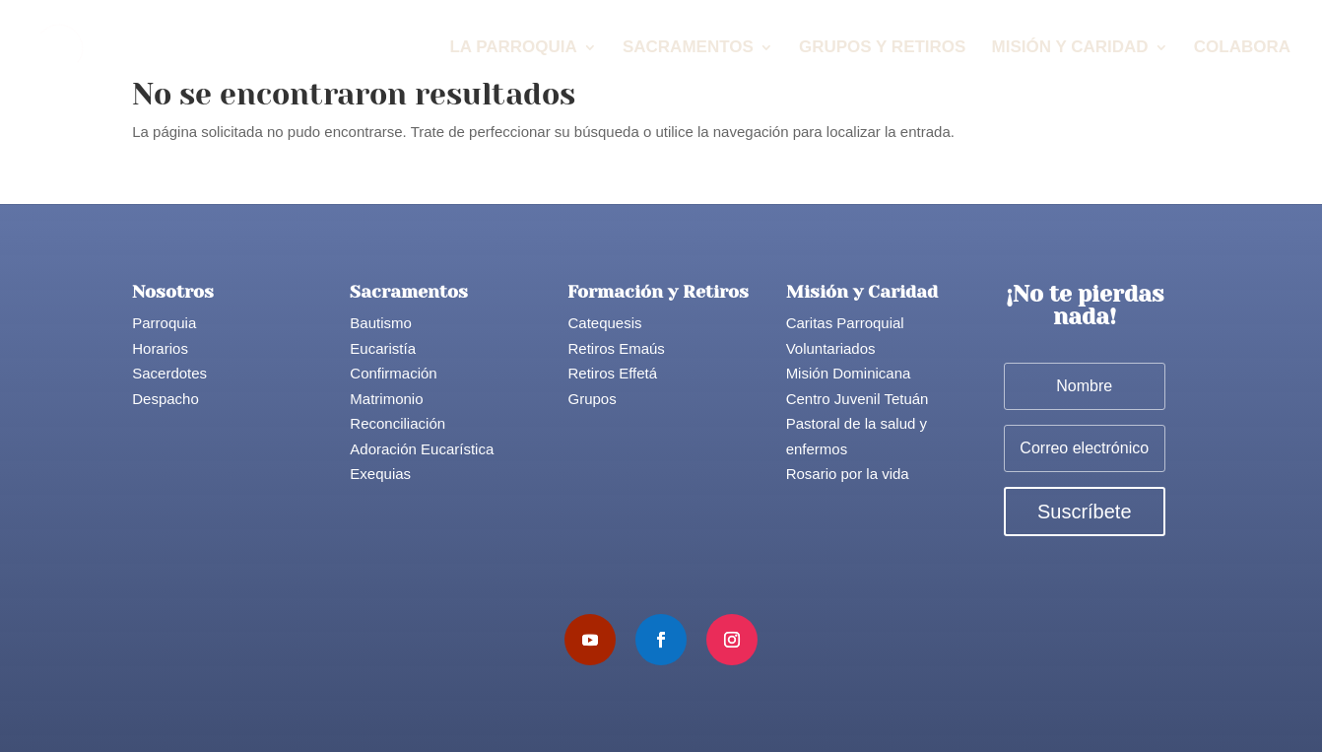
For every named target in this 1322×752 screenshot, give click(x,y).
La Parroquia (512, 48)
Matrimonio (386, 398)
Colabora (1242, 48)
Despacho (165, 398)
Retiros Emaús (615, 348)
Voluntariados (831, 348)
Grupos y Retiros (882, 48)
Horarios (160, 348)
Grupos (591, 398)
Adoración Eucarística (422, 449)
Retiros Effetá (612, 373)
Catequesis (604, 322)
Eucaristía (383, 348)
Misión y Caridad (1070, 48)
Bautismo (381, 322)
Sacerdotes (169, 373)
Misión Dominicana (848, 373)
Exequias (380, 473)
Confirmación (393, 373)
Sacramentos (688, 48)
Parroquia (164, 322)
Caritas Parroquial (845, 322)
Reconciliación (397, 423)
